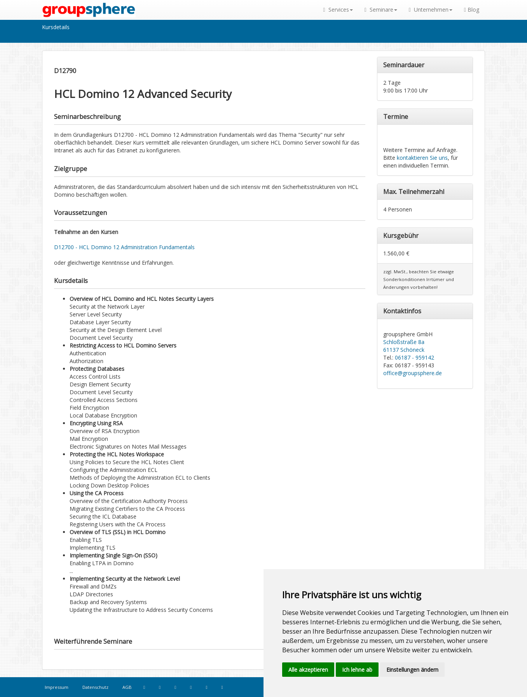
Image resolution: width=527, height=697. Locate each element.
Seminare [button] (381, 9)
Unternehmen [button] (430, 9)
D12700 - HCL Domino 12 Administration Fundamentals (124, 247)
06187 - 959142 (414, 357)
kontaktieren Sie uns (422, 157)
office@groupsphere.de (412, 373)
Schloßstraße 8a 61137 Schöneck (403, 345)
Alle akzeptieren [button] (308, 669)
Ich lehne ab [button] (357, 669)
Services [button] (338, 9)
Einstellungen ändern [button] (412, 669)
